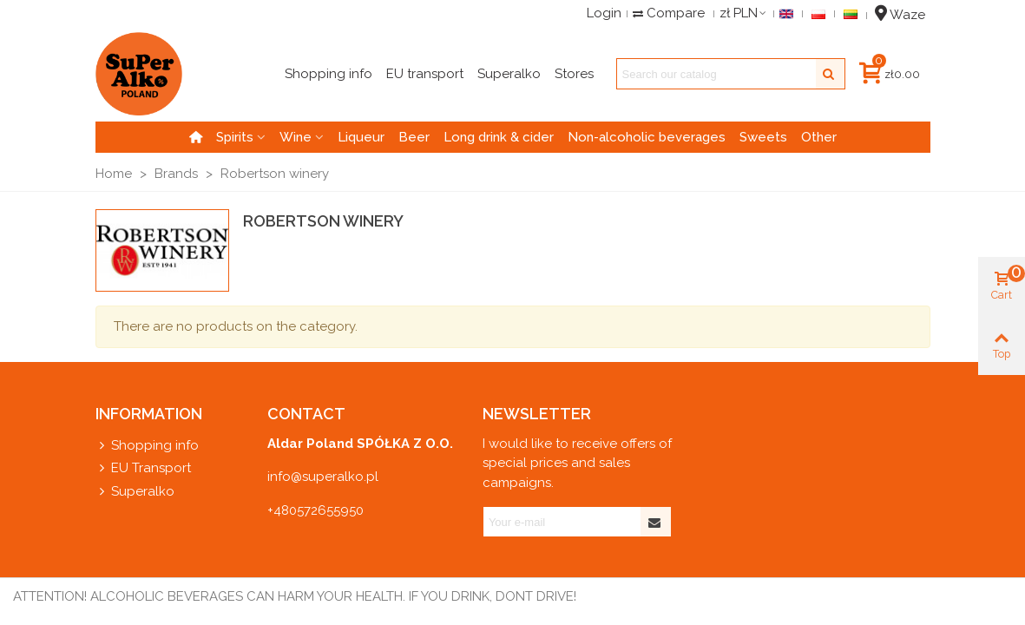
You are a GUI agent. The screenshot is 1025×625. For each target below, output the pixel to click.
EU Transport (143, 468)
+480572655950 (315, 510)
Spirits (234, 137)
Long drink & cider (499, 137)
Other (819, 137)
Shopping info (147, 446)
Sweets (763, 137)
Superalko (134, 492)
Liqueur (361, 137)
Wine (295, 137)
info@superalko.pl (322, 476)
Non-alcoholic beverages (647, 137)
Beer (414, 137)
